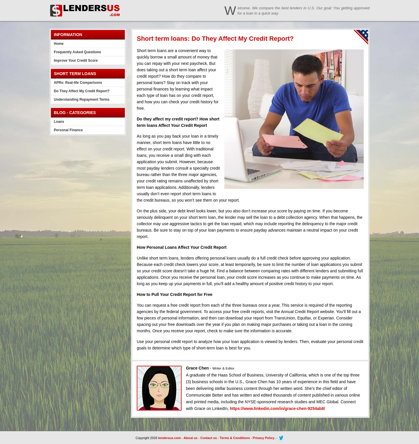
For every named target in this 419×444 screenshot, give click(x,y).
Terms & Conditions (235, 438)
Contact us (208, 438)
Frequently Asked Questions (77, 52)
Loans (59, 122)
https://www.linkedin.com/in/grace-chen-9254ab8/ (277, 408)
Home (58, 44)
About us (191, 438)
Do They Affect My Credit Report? (82, 91)
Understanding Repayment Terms (81, 99)
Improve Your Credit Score (76, 60)
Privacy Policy (264, 438)
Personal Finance (68, 130)
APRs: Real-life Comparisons (78, 83)
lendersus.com (169, 438)
